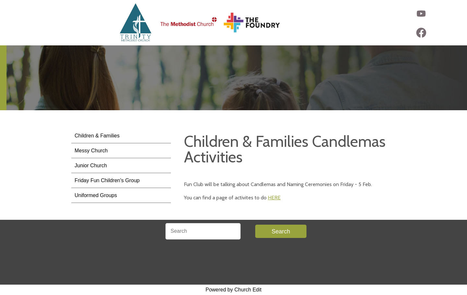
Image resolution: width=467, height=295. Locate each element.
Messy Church (91, 150)
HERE (274, 198)
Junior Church (91, 165)
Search (280, 231)
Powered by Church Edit (234, 289)
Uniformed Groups (96, 195)
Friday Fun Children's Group (107, 180)
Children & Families (97, 135)
